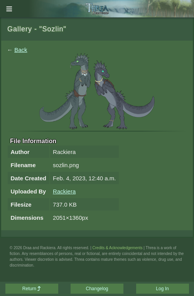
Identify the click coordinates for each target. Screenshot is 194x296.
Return (31, 288)
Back (20, 49)
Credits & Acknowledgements (118, 248)
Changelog (97, 288)
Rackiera (64, 191)
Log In (162, 288)
